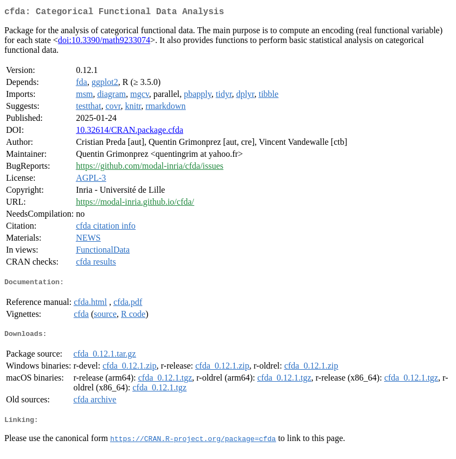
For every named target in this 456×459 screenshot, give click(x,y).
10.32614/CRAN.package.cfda (129, 132)
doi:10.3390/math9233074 (104, 42)
